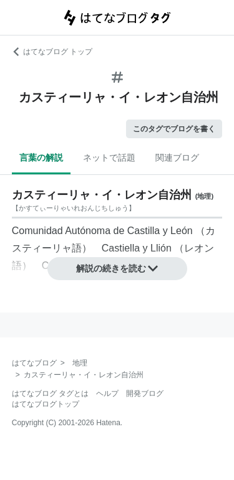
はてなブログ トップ (52, 51)
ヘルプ (107, 393)
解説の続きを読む (117, 268)
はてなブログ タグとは (50, 393)
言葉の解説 (41, 157)
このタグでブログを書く (174, 129)
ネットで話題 (109, 157)
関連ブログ (177, 157)
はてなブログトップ (45, 404)
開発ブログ (144, 393)
